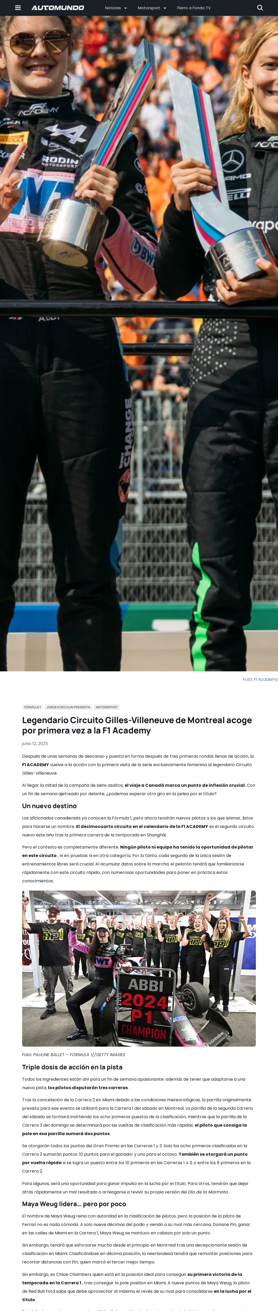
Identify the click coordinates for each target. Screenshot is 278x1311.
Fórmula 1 (32, 707)
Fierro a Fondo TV (194, 8)
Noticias (116, 8)
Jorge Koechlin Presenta (68, 707)
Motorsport (152, 8)
